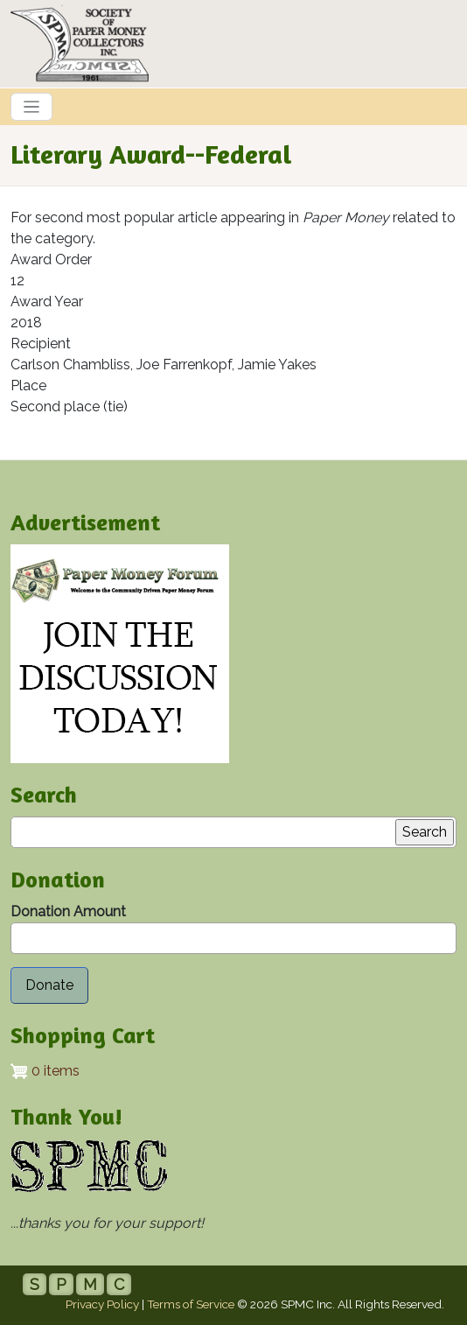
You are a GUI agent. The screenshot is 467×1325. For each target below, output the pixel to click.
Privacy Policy (102, 1304)
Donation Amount (68, 911)
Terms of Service (190, 1304)
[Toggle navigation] (31, 107)
